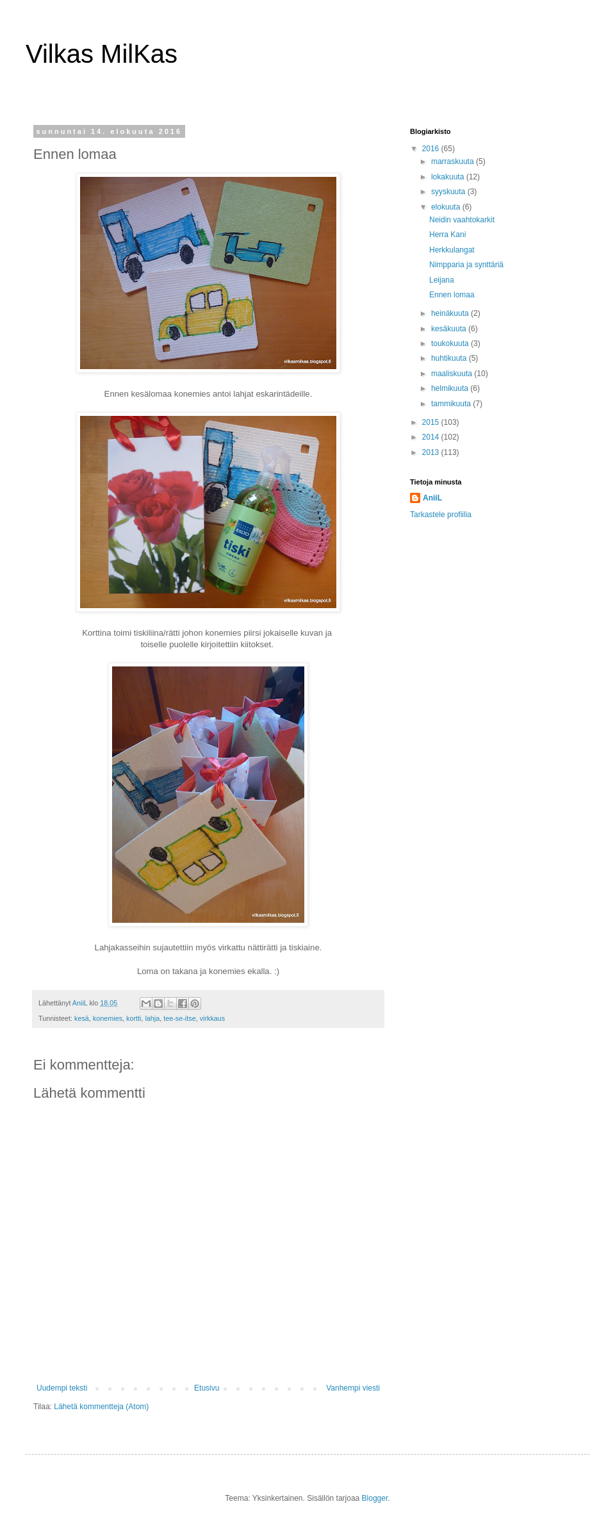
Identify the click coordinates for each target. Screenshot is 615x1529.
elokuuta (447, 206)
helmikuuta (450, 388)
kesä (81, 1018)
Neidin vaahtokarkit (462, 219)
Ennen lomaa (452, 294)
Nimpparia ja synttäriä (466, 264)
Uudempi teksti (62, 1388)
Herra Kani (447, 234)
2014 (431, 437)
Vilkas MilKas (101, 54)
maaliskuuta (452, 373)
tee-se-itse (179, 1018)
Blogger (375, 1498)
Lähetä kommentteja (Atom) (101, 1406)
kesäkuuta (449, 328)
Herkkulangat (452, 249)
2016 (431, 148)
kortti (133, 1018)
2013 (431, 452)
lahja (152, 1018)
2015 (431, 422)
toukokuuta (451, 343)
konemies (107, 1018)
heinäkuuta (451, 313)
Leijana (441, 280)
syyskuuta (449, 191)
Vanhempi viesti (353, 1388)
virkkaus (213, 1018)
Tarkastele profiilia (441, 514)
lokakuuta (448, 176)
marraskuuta (453, 161)
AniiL (432, 497)
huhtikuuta (450, 358)
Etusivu (206, 1388)
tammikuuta (452, 403)
